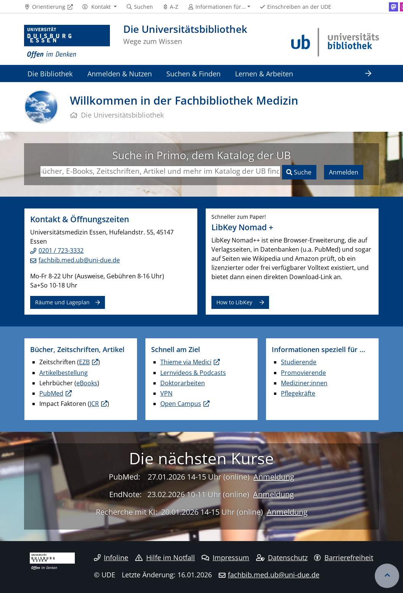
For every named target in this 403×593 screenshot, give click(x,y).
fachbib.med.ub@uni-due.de (79, 260)
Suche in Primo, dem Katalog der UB (201, 155)
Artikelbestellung (63, 372)
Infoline (111, 557)
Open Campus (180, 403)
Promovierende (303, 372)
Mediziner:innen (304, 383)
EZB (84, 362)
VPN (166, 393)
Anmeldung (273, 477)
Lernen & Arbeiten (264, 73)
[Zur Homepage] (67, 42)
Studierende (298, 362)
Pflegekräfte (298, 393)
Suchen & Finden (193, 73)
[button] (99, 7)
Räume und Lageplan (62, 302)
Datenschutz (282, 557)
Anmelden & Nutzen (119, 73)
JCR (94, 403)
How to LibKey (235, 302)
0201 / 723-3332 (61, 250)
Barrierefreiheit (343, 557)
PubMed (51, 393)
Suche (301, 172)
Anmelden (343, 172)
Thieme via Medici (185, 362)
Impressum (225, 557)
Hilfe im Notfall (165, 557)
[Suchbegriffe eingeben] (160, 171)
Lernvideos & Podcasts (193, 372)
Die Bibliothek (50, 73)
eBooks (86, 383)
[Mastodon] (393, 6)
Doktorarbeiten (182, 383)
